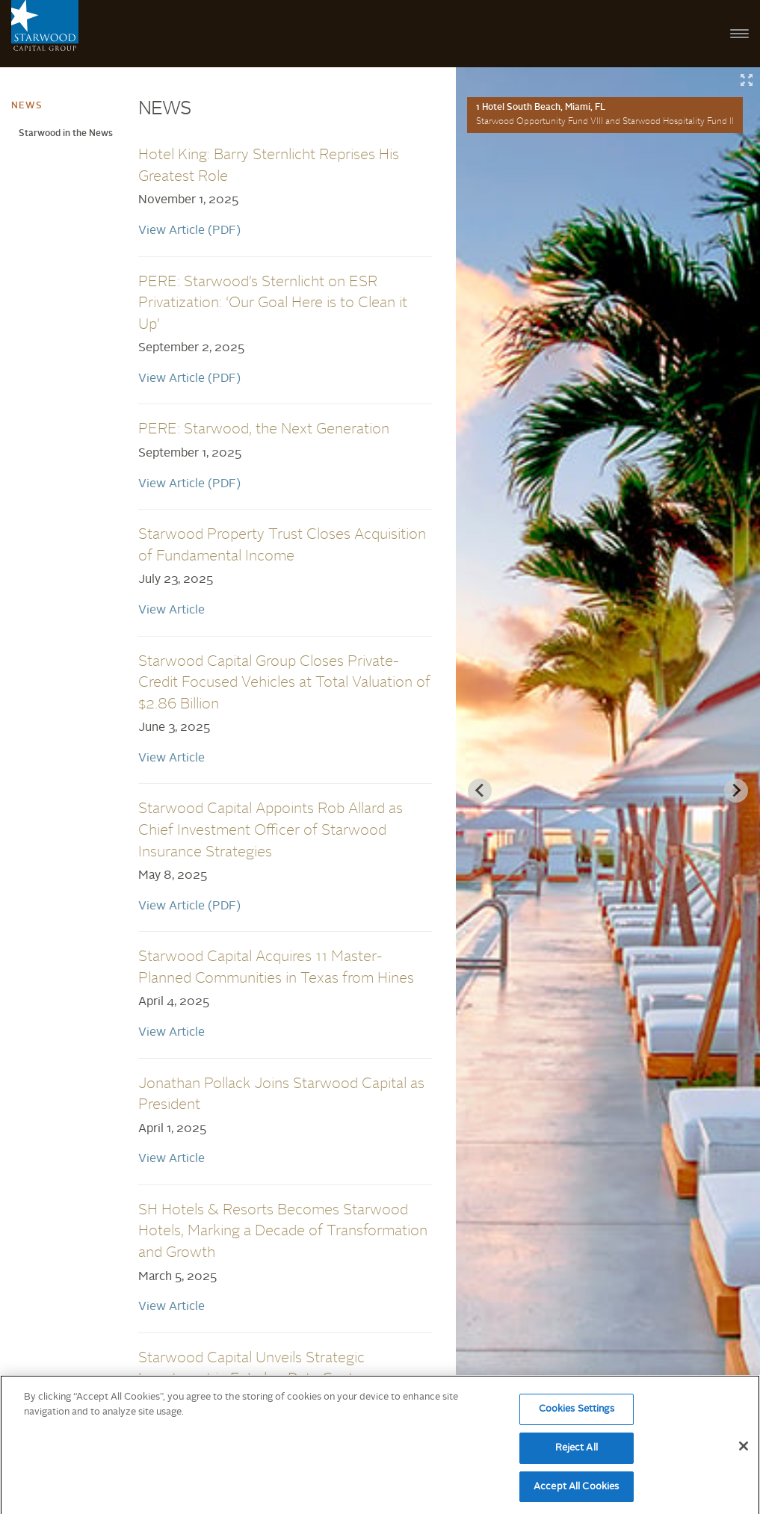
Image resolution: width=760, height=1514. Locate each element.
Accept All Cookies (576, 1491)
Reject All (576, 1452)
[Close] (743, 1450)
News (27, 106)
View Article (171, 611)
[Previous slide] (480, 791)
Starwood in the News (66, 133)
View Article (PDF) (189, 231)
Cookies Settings (576, 1414)
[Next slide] (736, 791)
